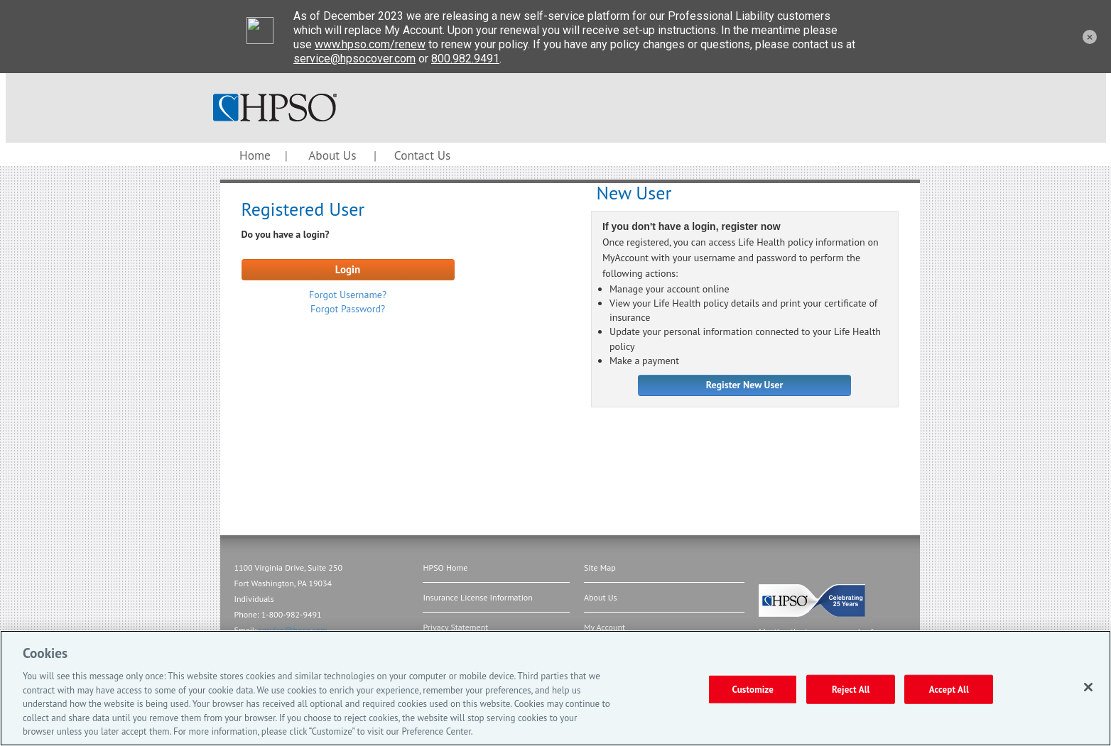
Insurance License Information (477, 597)
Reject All (851, 689)
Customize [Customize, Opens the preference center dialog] (753, 689)
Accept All (949, 689)
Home (255, 155)
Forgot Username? (347, 294)
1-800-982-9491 (291, 614)
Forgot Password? (347, 308)
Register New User (745, 384)
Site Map (600, 567)
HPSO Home (445, 567)
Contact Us (422, 155)
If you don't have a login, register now (691, 227)
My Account (604, 627)
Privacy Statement (455, 627)
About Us (332, 155)
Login (348, 269)
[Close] (1088, 687)
